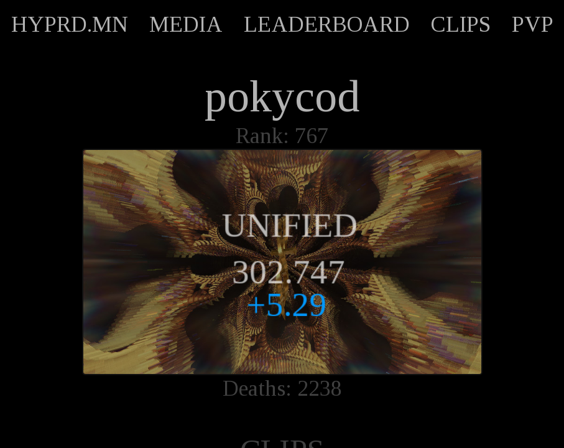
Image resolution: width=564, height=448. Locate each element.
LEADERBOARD (327, 24)
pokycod (282, 96)
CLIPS (461, 24)
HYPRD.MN (69, 24)
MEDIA (186, 24)
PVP (532, 24)
